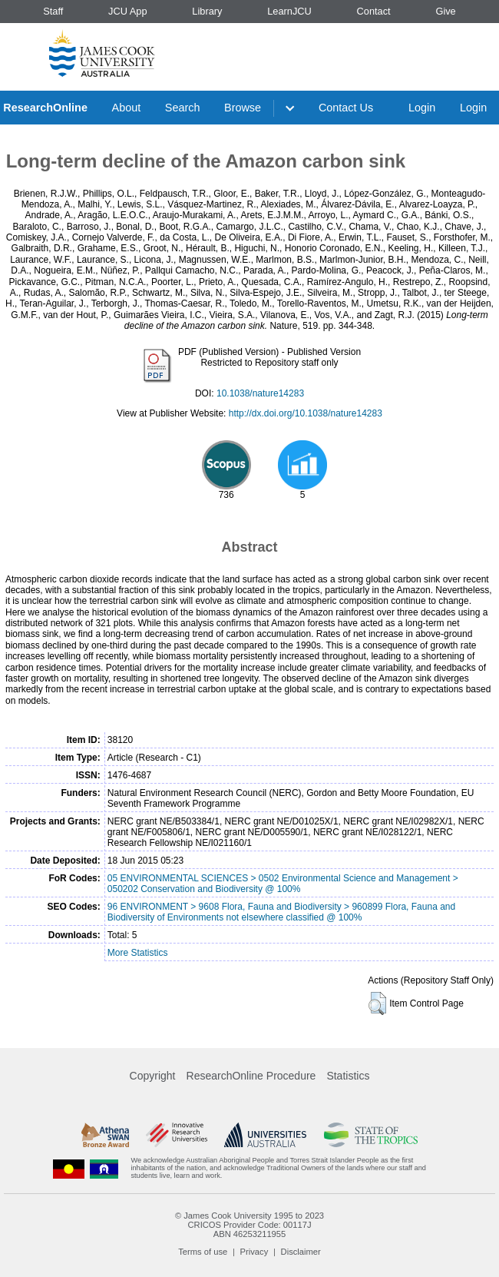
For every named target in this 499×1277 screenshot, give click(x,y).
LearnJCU (289, 11)
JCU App (127, 11)
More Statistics (137, 952)
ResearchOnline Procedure (251, 1076)
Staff (53, 11)
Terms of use (202, 1251)
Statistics (347, 1076)
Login (421, 107)
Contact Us (346, 107)
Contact (374, 11)
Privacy (254, 1251)
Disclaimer (301, 1251)
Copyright (153, 1076)
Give (445, 11)
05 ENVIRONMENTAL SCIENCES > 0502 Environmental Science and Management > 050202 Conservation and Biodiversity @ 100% (282, 883)
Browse (242, 107)
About (126, 107)
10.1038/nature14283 (260, 393)
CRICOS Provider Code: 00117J (249, 1224)
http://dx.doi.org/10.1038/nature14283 (305, 413)
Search (182, 107)
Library (207, 11)
